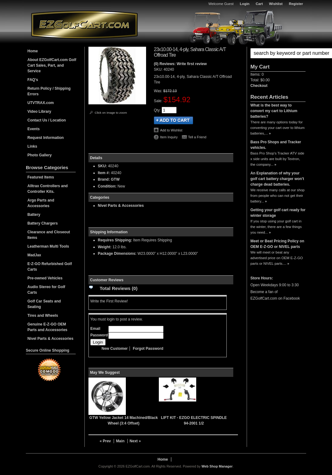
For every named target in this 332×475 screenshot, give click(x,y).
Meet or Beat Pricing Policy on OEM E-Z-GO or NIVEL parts (277, 244)
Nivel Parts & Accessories (121, 205)
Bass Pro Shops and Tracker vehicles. (275, 145)
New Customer (115, 348)
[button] (278, 53)
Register (296, 4)
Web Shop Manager (217, 466)
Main (120, 441)
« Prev (105, 441)
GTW (115, 179)
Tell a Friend (197, 137)
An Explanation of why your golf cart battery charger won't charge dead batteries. (277, 179)
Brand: (104, 179)
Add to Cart (173, 120)
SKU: (159, 69)
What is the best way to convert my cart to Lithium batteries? (273, 111)
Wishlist (276, 4)
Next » (135, 441)
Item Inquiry (169, 137)
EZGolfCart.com (84, 24)
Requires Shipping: (115, 240)
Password (99, 335)
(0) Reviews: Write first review (180, 64)
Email (95, 328)
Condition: (107, 186)
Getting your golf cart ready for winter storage (278, 213)
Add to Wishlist (171, 130)
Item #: (104, 173)
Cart (259, 4)
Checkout (259, 85)
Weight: (104, 247)
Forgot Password (148, 348)
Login (244, 4)
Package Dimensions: (117, 253)
